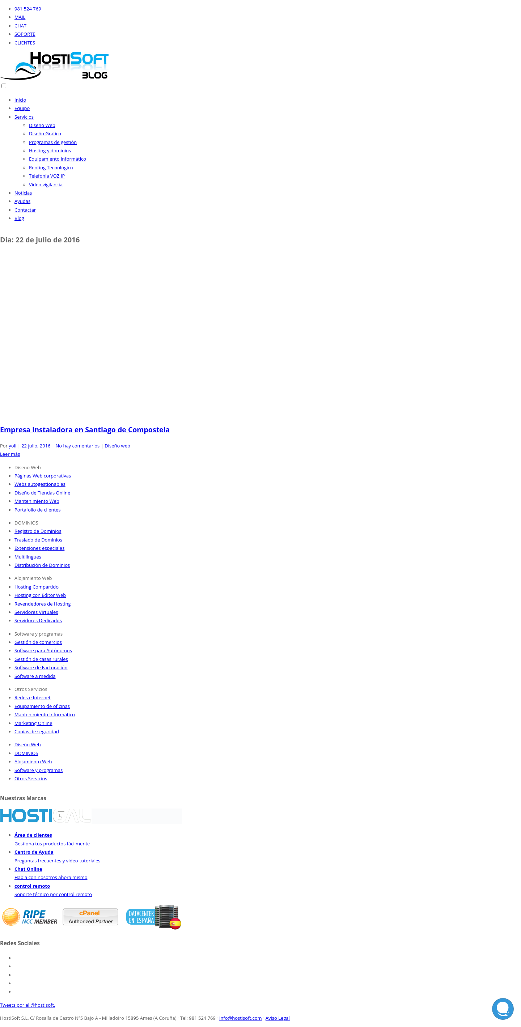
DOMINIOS (26, 753)
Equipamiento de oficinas (42, 706)
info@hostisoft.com (240, 1018)
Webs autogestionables (39, 484)
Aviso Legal (278, 1018)
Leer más (10, 454)
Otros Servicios (30, 778)
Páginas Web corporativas (42, 475)
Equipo (22, 108)
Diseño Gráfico (45, 133)
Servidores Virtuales (36, 612)
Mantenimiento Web (36, 501)
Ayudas (22, 201)
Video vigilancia (46, 184)
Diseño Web (42, 125)
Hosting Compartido (36, 586)
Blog (19, 218)
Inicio (20, 100)
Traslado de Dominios (38, 539)
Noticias (23, 193)
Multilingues (27, 556)
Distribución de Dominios (42, 565)
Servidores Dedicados (38, 620)
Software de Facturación (40, 667)
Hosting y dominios (50, 150)
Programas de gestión (53, 142)
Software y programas (38, 770)
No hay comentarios (77, 445)
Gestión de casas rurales (41, 659)
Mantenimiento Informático (44, 714)
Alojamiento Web (33, 761)
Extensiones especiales (39, 548)
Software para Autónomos (43, 650)
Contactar (25, 210)
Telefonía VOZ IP (47, 176)
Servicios (24, 117)
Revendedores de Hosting (42, 604)
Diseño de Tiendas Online (42, 492)
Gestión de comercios (38, 642)
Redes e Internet (32, 697)
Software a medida (35, 676)
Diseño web (117, 445)
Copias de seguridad (36, 731)
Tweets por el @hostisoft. (27, 1005)
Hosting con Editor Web (40, 595)
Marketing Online (33, 723)
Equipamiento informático (57, 159)
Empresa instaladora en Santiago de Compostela (85, 429)
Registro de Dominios (37, 531)
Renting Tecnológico (51, 167)
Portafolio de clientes (37, 509)
